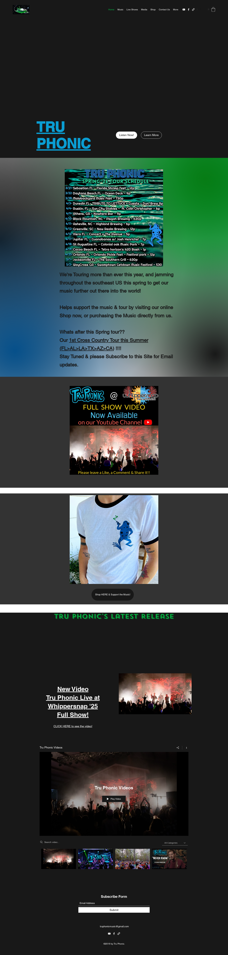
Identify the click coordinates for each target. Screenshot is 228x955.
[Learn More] (151, 135)
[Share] (178, 747)
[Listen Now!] (126, 135)
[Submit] (114, 910)
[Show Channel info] (185, 747)
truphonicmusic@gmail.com (114, 926)
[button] (213, 9)
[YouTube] (183, 9)
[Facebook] (188, 9)
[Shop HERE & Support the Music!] (113, 595)
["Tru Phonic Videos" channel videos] (114, 863)
